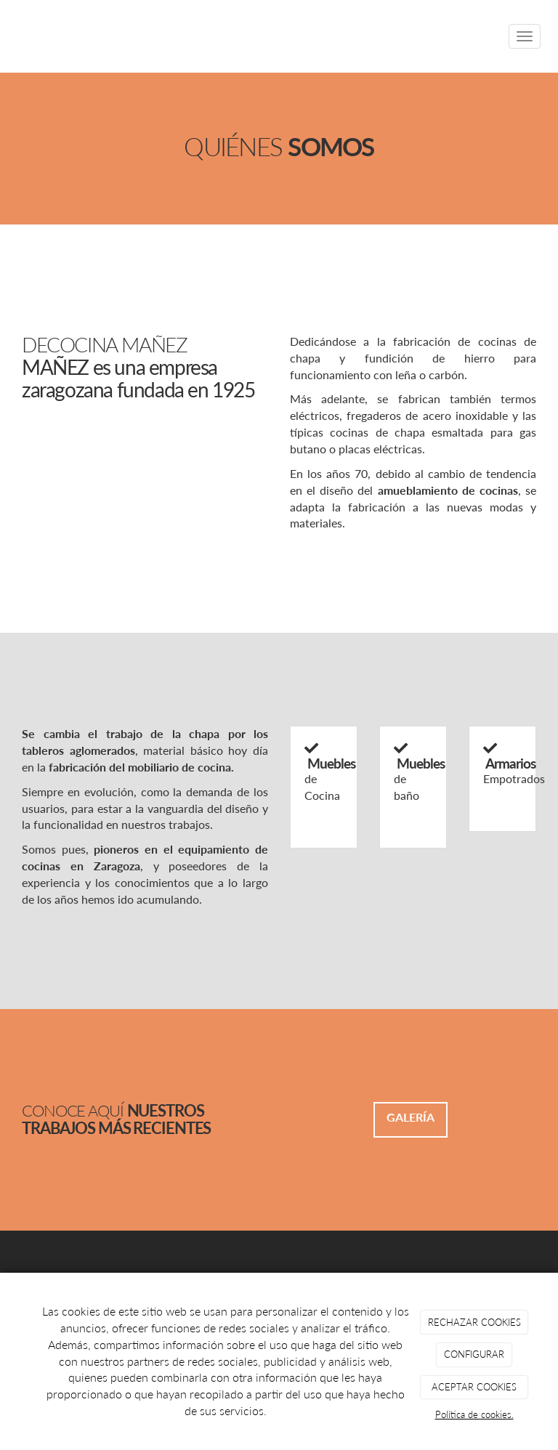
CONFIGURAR (474, 1354)
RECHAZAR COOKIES (474, 1322)
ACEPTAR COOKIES (474, 1387)
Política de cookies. (474, 1414)
